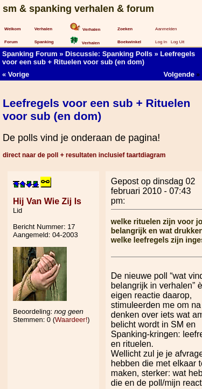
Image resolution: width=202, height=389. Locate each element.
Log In (161, 41)
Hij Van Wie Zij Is (47, 201)
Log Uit (177, 41)
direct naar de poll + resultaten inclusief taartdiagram (84, 155)
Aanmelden (166, 28)
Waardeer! (71, 320)
